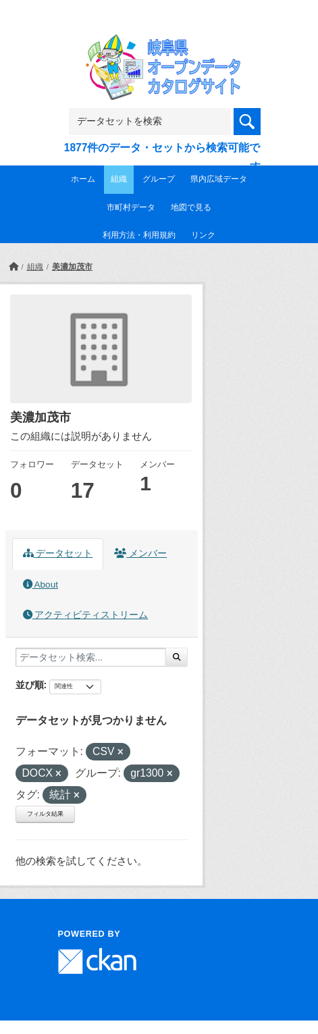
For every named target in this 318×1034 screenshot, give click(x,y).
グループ (158, 179)
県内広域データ (218, 179)
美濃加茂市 (72, 267)
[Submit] (176, 657)
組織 (119, 179)
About (40, 584)
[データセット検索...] (91, 657)
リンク (203, 235)
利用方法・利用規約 (139, 235)
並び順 (30, 684)
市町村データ (131, 207)
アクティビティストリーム (86, 615)
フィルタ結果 (45, 813)
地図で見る (191, 207)
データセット (58, 553)
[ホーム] (13, 267)
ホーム (83, 179)
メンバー (140, 553)
